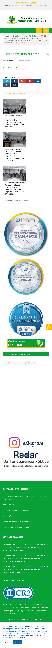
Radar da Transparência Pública (30, 621)
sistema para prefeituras (33, 606)
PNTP (13, 621)
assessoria (20, 609)
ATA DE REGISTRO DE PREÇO (15, 69)
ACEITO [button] (18, 642)
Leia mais (29, 635)
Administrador (11, 62)
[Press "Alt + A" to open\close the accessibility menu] (49, 327)
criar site (18, 606)
